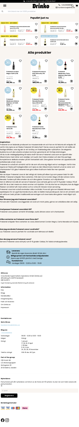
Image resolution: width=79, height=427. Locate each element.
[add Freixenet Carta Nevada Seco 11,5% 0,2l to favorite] (46, 116)
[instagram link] (7, 420)
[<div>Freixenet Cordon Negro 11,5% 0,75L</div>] (13, 71)
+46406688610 (6, 333)
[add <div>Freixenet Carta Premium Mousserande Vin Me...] (76, 24)
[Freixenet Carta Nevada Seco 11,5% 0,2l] (45, 42)
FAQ (2, 290)
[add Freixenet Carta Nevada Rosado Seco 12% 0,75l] (36, 24)
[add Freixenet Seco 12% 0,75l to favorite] (20, 116)
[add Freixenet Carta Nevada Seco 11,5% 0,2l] (76, 37)
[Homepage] (41, 5)
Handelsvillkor (5, 296)
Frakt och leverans (7, 302)
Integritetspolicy (7, 299)
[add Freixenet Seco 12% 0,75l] (36, 37)
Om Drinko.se (5, 305)
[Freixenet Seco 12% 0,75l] (4, 42)
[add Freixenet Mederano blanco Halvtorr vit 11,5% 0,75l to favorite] (20, 88)
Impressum (5, 307)
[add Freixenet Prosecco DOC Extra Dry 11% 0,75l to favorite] (46, 61)
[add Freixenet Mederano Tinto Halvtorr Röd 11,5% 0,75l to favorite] (72, 61)
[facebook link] (2, 420)
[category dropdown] (4, 6)
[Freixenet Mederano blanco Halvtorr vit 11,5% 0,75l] (13, 99)
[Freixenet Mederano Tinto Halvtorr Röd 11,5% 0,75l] (65, 71)
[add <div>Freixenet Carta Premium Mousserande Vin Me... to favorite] (72, 88)
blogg (3, 293)
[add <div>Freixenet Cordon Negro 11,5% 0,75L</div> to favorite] (20, 61)
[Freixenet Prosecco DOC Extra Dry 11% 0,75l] (39, 71)
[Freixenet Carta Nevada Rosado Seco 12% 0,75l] (4, 29)
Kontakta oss (6, 318)
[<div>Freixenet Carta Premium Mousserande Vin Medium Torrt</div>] (45, 29)
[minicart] (76, 5)
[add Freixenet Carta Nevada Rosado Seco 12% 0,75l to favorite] (46, 88)
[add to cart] (35, 30)
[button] (1, 385)
